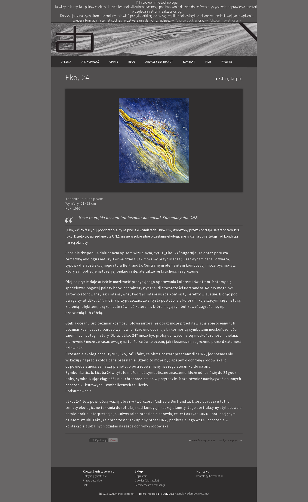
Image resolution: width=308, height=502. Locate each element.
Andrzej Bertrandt (159, 61)
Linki (85, 485)
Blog (131, 61)
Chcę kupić (231, 78)
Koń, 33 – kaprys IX (229, 440)
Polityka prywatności (95, 476)
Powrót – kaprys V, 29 (203, 440)
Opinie (113, 61)
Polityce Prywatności (223, 20)
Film (208, 61)
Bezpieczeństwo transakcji (150, 485)
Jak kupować (90, 61)
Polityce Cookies (186, 20)
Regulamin (141, 476)
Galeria (66, 61)
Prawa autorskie (92, 480)
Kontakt (189, 61)
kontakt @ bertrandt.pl (209, 476)
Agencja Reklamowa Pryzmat (192, 494)
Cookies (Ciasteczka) (147, 480)
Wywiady (226, 61)
